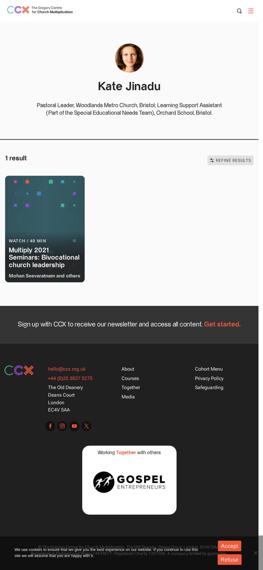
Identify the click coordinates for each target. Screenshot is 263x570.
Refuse (230, 560)
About (128, 369)
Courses (130, 378)
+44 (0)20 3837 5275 (70, 378)
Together (131, 387)
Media (128, 397)
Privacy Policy (209, 378)
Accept (229, 546)
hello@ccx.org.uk (67, 369)
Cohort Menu (209, 369)
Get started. (222, 324)
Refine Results (230, 160)
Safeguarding (209, 387)
